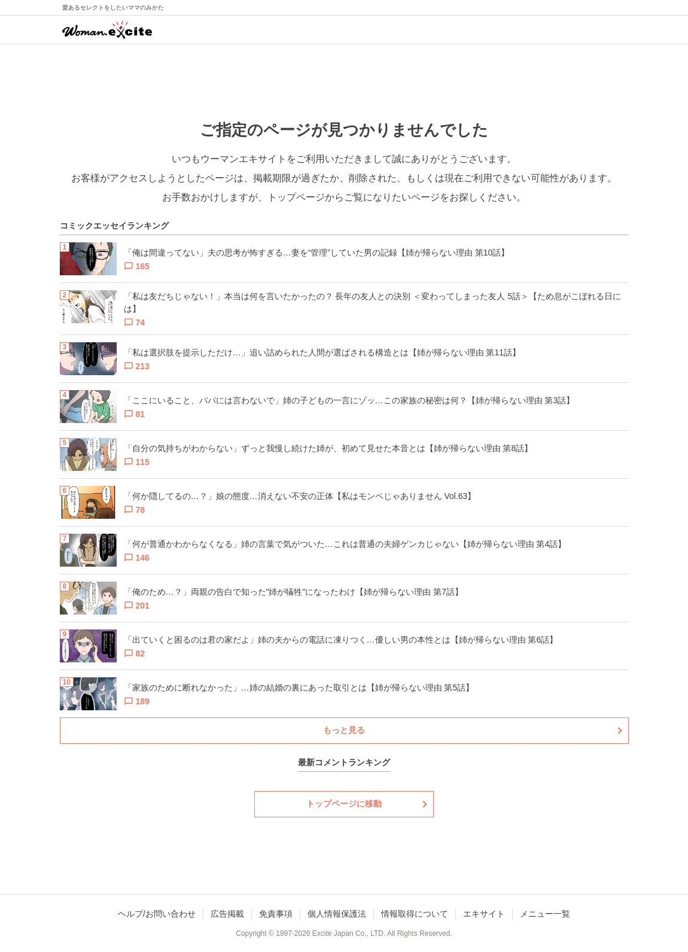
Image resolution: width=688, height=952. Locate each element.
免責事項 (276, 913)
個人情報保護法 (337, 913)
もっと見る (344, 730)
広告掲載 (227, 913)
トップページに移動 (344, 803)
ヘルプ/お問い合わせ (157, 913)
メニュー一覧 (545, 913)
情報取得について (414, 913)
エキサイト (484, 913)
